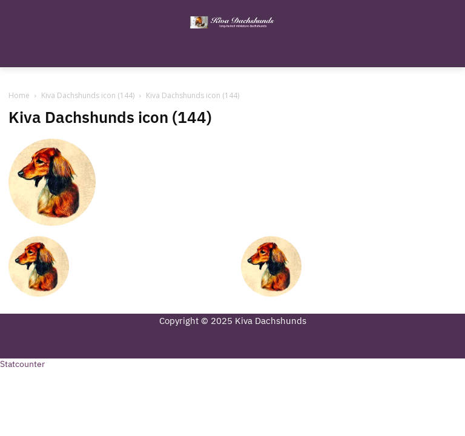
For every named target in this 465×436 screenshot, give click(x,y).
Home (19, 95)
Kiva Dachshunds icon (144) (87, 95)
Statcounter (22, 364)
